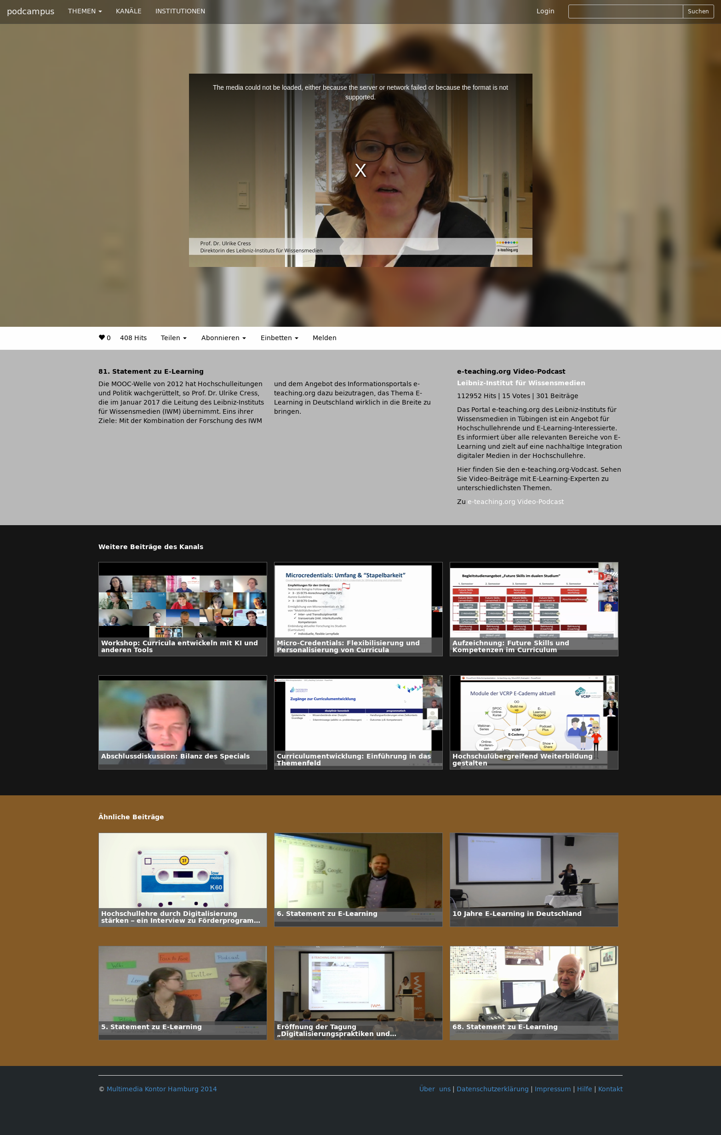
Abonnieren (223, 338)
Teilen (174, 338)
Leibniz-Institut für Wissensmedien (521, 383)
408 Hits (133, 338)
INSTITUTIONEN (180, 11)
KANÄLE (129, 11)
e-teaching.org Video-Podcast (516, 502)
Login (546, 11)
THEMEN (85, 11)
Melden (325, 338)
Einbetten (279, 338)
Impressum (553, 1089)
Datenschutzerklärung (493, 1089)
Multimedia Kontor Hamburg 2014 (162, 1089)
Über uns (435, 1089)
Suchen (698, 11)
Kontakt (610, 1089)
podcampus (30, 11)
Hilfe (584, 1089)
